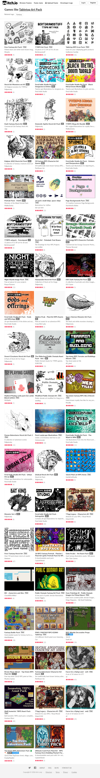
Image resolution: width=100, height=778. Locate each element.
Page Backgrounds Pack (75, 201)
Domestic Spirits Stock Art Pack (47, 124)
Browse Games (26, 3)
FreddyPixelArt (9, 758)
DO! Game (69, 284)
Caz (36, 639)
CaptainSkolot (40, 560)
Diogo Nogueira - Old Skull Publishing (78, 600)
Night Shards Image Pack (14, 279)
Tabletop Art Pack (30, 9)
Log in (83, 3)
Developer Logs (66, 3)
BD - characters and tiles (14, 593)
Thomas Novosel (71, 247)
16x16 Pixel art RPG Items (76, 474)
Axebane (7, 558)
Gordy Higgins (40, 598)
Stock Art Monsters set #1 (14, 84)
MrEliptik (7, 400)
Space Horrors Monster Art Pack (78, 317)
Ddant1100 (70, 519)
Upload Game (51, 3)
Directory (49, 772)
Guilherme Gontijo (72, 52)
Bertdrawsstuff (40, 52)
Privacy (65, 772)
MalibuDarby (70, 129)
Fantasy (19, 14)
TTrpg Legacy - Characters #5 (46, 711)
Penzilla (68, 403)
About (42, 768)
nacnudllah (39, 247)
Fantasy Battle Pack (12, 632)
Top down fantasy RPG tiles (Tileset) (80, 396)
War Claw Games (72, 558)
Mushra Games (9, 679)
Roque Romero (9, 284)
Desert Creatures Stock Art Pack (17, 356)
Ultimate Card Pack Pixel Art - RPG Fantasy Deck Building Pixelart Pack (49, 752)
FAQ (49, 768)
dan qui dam (39, 208)
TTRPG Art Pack (41, 47)
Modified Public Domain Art (46, 396)
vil (66, 677)
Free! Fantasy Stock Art (13, 553)
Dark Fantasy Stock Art (13, 124)
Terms (58, 772)
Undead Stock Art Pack (44, 474)
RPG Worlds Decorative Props (78, 632)
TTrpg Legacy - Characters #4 (77, 514)
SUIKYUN (38, 363)
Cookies (74, 772)
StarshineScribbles (72, 205)
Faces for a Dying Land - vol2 (77, 711)
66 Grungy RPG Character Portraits (80, 240)
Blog (57, 768)
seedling (38, 401)
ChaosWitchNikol (10, 595)
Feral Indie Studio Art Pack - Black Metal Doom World (79, 85)
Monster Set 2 (10, 514)
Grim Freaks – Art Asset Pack (77, 553)
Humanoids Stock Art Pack (45, 279)
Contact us (67, 768)
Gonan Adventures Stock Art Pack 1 (18, 435)
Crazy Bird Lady (40, 324)
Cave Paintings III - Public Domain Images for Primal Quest (79, 594)
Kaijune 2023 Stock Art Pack (15, 161)
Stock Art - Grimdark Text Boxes (48, 240)
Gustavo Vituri (9, 718)
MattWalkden (9, 637)
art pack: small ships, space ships (48, 201)
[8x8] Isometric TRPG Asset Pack (17, 711)
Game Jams (38, 3)
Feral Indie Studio (41, 91)
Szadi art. (69, 639)
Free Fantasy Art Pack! (13, 47)
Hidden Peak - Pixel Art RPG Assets (49, 317)
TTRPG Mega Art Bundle (75, 124)
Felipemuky (8, 89)
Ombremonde (40, 440)
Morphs (7, 52)
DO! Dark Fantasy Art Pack (76, 279)
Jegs (5, 129)
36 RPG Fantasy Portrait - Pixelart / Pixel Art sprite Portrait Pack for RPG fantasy (49, 555)
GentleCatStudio (71, 477)
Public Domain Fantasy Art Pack (47, 593)
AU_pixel (69, 363)
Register (93, 3)
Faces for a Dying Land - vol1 (77, 672)
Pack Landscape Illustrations (46, 435)
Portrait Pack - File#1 (12, 201)
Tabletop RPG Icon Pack (75, 47)
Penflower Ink (40, 168)
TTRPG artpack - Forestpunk (15, 240)
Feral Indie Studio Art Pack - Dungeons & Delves (46, 85)
